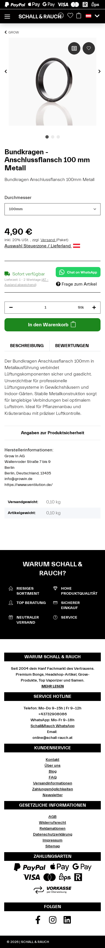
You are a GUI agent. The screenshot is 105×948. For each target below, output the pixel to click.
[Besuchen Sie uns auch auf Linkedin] (67, 922)
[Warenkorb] (78, 16)
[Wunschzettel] (70, 16)
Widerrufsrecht (52, 822)
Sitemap (52, 846)
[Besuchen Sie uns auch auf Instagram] (52, 922)
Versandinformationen (52, 783)
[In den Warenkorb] (52, 324)
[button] (93, 16)
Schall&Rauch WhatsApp (52, 726)
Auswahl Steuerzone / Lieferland (42, 245)
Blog (53, 771)
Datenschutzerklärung (52, 834)
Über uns (52, 765)
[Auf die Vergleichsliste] (74, 48)
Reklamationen (52, 828)
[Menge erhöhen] (94, 307)
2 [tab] (52, 137)
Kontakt (52, 759)
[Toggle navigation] (7, 14)
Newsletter (53, 795)
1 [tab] (47, 137)
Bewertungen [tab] (72, 345)
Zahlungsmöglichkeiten (52, 789)
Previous (5, 71)
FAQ (53, 777)
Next (99, 71)
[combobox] (52, 209)
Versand (48, 240)
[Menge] (45, 307)
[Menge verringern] (11, 307)
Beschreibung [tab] (27, 345)
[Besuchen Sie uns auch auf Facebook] (37, 922)
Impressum (52, 840)
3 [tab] (58, 137)
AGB (52, 816)
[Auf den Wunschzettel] (89, 48)
